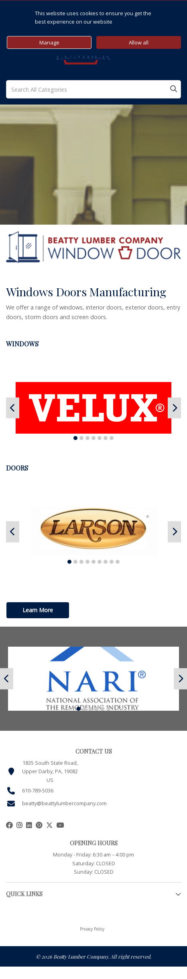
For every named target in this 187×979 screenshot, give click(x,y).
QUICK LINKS (24, 894)
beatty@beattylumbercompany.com (64, 803)
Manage (49, 42)
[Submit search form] (173, 89)
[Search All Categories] (93, 89)
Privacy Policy (92, 929)
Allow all (138, 42)
